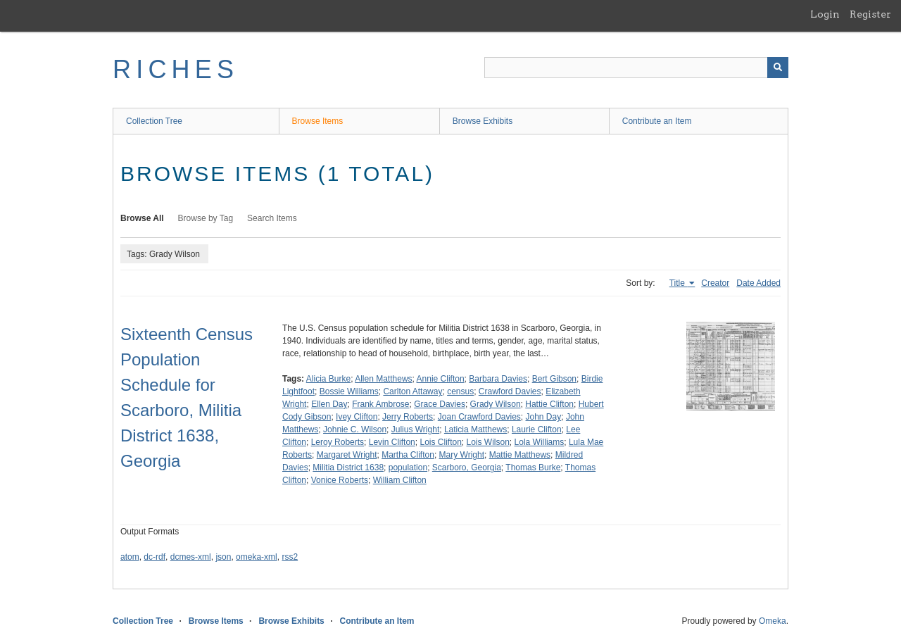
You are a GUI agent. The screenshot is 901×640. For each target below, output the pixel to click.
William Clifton (400, 480)
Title (678, 283)
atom (129, 557)
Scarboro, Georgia (466, 467)
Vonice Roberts (339, 480)
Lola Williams (540, 442)
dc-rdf (154, 557)
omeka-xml (256, 557)
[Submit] (777, 67)
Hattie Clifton (549, 404)
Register (870, 14)
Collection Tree (154, 121)
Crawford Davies (510, 391)
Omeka (772, 621)
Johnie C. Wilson (354, 429)
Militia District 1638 (348, 467)
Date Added (758, 283)
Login (825, 14)
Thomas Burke (532, 467)
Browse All (142, 218)
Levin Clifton (392, 442)
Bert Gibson (554, 379)
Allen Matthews (383, 379)
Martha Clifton (408, 455)
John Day (544, 417)
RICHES (176, 69)
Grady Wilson (495, 404)
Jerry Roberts (407, 417)
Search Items (272, 218)
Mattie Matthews (519, 455)
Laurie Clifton (537, 429)
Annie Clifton (441, 379)
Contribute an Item (657, 121)
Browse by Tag (206, 218)
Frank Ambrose (380, 404)
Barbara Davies (498, 379)
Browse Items (318, 121)
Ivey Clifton (356, 417)
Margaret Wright (347, 455)
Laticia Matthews (475, 429)
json (223, 557)
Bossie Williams (349, 391)
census (460, 391)
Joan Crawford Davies (479, 417)
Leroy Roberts (337, 442)
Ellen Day (329, 404)
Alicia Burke (328, 379)
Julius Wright (415, 429)
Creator (715, 283)
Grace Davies (439, 404)
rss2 (290, 557)
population (408, 467)
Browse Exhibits (482, 121)
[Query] (636, 67)
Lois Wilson (488, 442)
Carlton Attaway (412, 391)
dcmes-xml (190, 557)
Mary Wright (461, 455)
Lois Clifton (440, 442)
